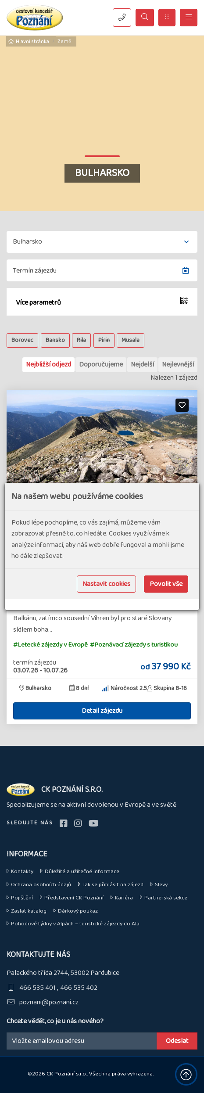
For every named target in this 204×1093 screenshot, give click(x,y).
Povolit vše (166, 584)
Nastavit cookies (106, 584)
